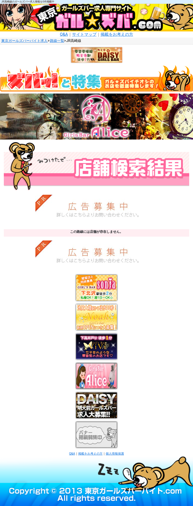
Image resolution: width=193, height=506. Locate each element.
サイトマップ (84, 34)
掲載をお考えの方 (117, 34)
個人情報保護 (115, 453)
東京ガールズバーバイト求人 (24, 41)
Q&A (64, 34)
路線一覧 (57, 41)
